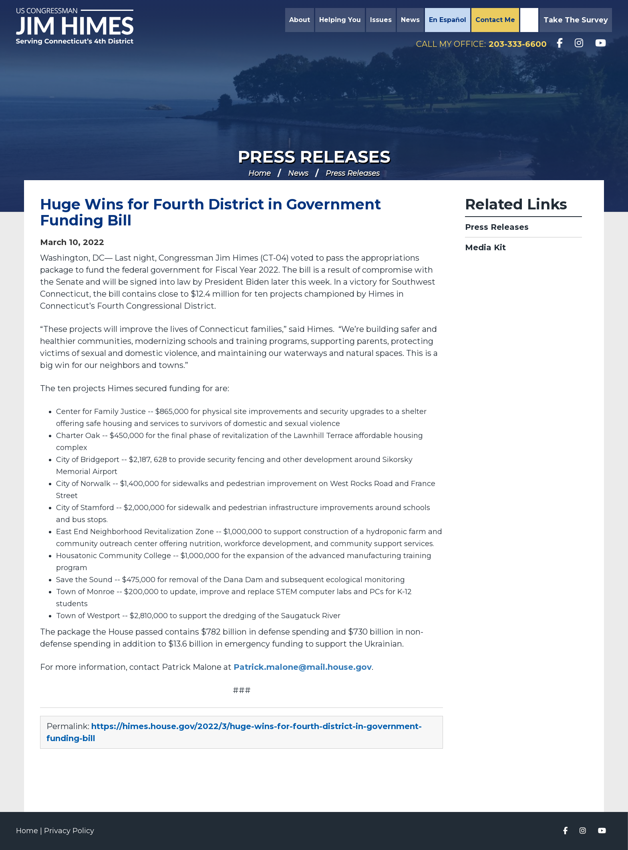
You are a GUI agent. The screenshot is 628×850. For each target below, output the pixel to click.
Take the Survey (575, 20)
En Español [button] (447, 20)
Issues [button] (381, 20)
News (298, 173)
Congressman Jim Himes (82, 26)
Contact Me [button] (495, 20)
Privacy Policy (69, 830)
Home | (30, 830)
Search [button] (528, 20)
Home (259, 173)
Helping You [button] (340, 20)
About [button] (299, 20)
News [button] (410, 20)
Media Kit (485, 247)
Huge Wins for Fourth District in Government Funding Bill (210, 212)
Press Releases (314, 156)
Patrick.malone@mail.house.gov (302, 667)
